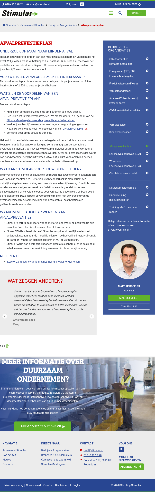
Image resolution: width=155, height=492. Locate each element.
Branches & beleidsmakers (56, 455)
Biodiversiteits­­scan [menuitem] (120, 132)
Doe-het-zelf (9, 455)
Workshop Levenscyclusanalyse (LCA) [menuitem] (125, 164)
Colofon (48, 485)
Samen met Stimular (32, 25)
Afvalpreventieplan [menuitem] (120, 146)
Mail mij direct (129, 298)
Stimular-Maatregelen (53, 464)
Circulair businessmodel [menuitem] (123, 173)
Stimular (9, 25)
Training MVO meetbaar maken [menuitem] (123, 210)
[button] (111, 13)
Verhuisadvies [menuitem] (117, 124)
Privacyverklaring (13, 485)
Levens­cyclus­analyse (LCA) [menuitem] (125, 153)
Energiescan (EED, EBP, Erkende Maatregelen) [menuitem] (122, 74)
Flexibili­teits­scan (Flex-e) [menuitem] (123, 83)
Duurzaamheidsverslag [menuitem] (122, 187)
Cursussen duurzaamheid (56, 459)
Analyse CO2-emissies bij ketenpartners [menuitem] (123, 101)
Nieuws (6, 459)
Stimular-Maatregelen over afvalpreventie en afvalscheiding (41, 120)
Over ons (7, 464)
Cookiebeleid (33, 485)
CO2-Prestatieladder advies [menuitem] (124, 110)
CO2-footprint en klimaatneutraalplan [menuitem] (121, 61)
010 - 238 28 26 (129, 306)
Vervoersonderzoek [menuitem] (120, 90)
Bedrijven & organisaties (63, 25)
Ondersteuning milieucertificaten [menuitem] (119, 197)
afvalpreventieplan (73, 128)
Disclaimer (61, 485)
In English (75, 485)
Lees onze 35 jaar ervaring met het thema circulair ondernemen (43, 261)
